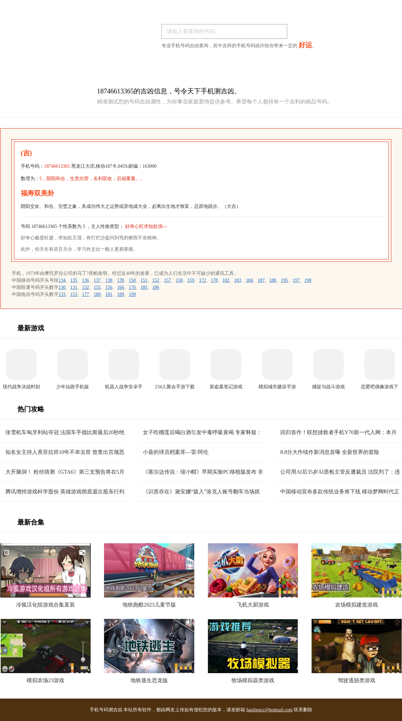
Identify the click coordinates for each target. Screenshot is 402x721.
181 (108, 294)
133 (62, 294)
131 (73, 287)
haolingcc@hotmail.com (269, 709)
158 (179, 280)
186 (155, 287)
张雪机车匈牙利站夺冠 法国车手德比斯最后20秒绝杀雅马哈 (64, 432)
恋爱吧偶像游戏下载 (379, 387)
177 (85, 294)
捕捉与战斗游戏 (328, 386)
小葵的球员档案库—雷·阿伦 (175, 452)
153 (73, 294)
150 (132, 280)
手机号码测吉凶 (106, 709)
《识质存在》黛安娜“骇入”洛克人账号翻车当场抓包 (201, 492)
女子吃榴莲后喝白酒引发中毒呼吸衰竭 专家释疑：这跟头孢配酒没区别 (202, 432)
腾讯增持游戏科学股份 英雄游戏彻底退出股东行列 (64, 491)
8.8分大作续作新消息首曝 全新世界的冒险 (329, 452)
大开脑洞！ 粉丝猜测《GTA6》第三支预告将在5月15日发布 (64, 472)
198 (307, 280)
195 (284, 280)
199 (132, 294)
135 (73, 280)
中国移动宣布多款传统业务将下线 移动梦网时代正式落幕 (339, 492)
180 (97, 294)
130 (62, 287)
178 (214, 280)
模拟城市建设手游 (277, 386)
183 (237, 280)
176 (132, 287)
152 (155, 280)
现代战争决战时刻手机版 (21, 387)
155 (97, 287)
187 (261, 280)
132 (85, 287)
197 (296, 280)
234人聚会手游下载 (175, 386)
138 (108, 280)
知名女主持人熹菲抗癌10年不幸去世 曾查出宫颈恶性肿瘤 (64, 452)
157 (167, 280)
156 (108, 287)
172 (202, 280)
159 (190, 280)
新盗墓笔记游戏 (226, 386)
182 (225, 280)
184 (249, 280)
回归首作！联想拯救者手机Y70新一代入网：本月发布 (338, 432)
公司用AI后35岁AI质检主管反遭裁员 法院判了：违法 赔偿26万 (340, 472)
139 (120, 280)
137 (97, 280)
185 (143, 287)
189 (120, 294)
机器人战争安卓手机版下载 (123, 387)
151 (143, 280)
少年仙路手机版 (72, 386)
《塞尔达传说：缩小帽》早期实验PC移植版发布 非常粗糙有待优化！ (203, 472)
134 (62, 280)
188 (272, 280)
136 (85, 280)
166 (120, 287)
